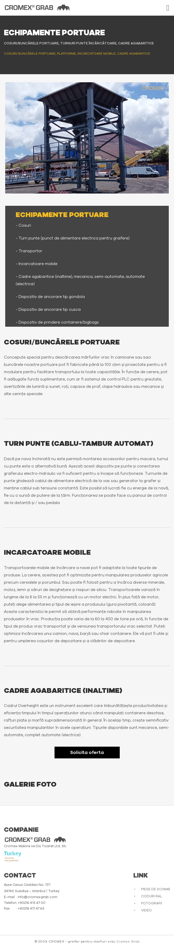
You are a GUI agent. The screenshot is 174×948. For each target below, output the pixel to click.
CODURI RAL (151, 896)
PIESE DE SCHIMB (155, 889)
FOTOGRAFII (151, 903)
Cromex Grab (128, 941)
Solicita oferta (87, 752)
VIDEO (146, 910)
